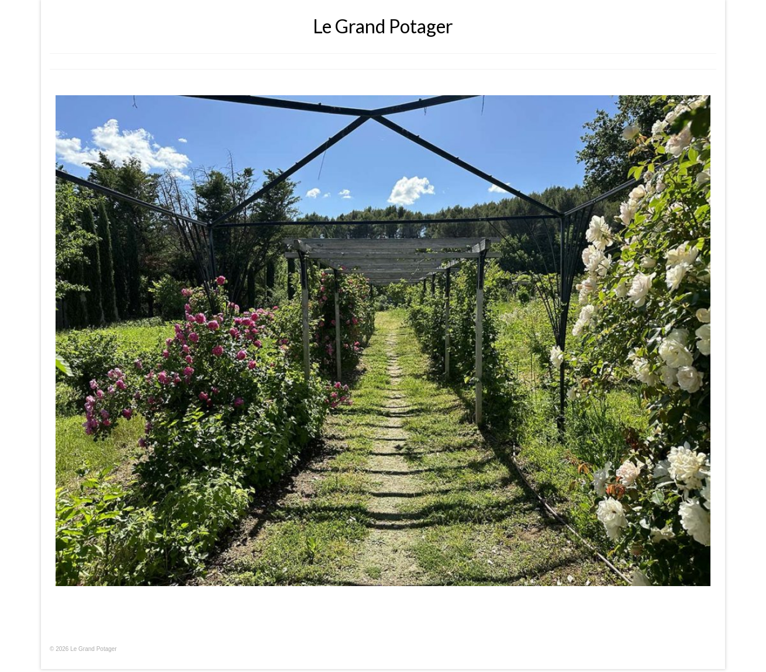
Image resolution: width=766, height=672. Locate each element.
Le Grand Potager (383, 26)
